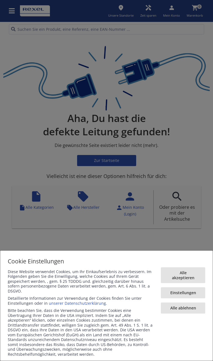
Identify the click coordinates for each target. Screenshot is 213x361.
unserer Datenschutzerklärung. (78, 303)
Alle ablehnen (183, 308)
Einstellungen (183, 292)
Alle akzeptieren (183, 275)
